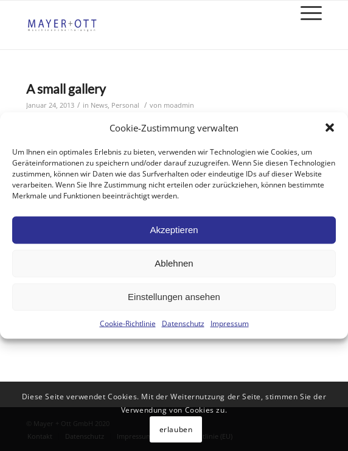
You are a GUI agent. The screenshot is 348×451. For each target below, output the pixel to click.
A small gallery (66, 88)
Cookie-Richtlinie (128, 323)
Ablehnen (174, 263)
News (99, 105)
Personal (125, 105)
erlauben (176, 429)
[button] (330, 128)
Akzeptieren (174, 230)
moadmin (179, 105)
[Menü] (305, 13)
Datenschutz (183, 323)
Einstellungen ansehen (174, 297)
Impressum (230, 323)
